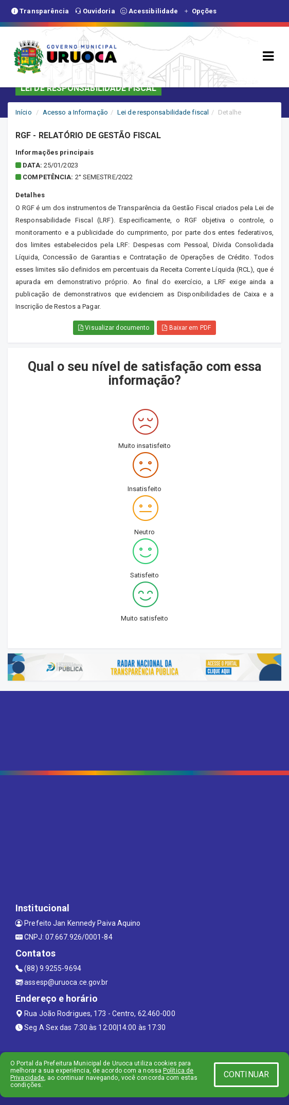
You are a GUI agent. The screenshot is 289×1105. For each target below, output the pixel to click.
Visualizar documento (113, 327)
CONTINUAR (246, 1074)
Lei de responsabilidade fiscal (163, 112)
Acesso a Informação (75, 112)
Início (23, 112)
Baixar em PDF (186, 327)
